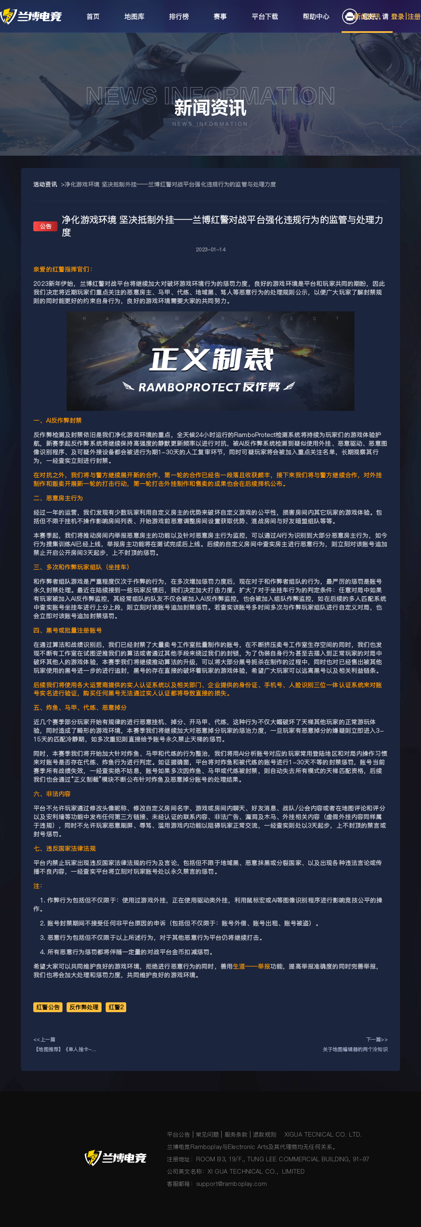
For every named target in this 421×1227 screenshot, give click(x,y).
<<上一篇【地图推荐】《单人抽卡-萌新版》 (64, 1045)
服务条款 (236, 1134)
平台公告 (178, 1134)
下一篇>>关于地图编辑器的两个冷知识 (355, 1044)
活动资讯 (45, 184)
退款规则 (264, 1134)
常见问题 (207, 1134)
